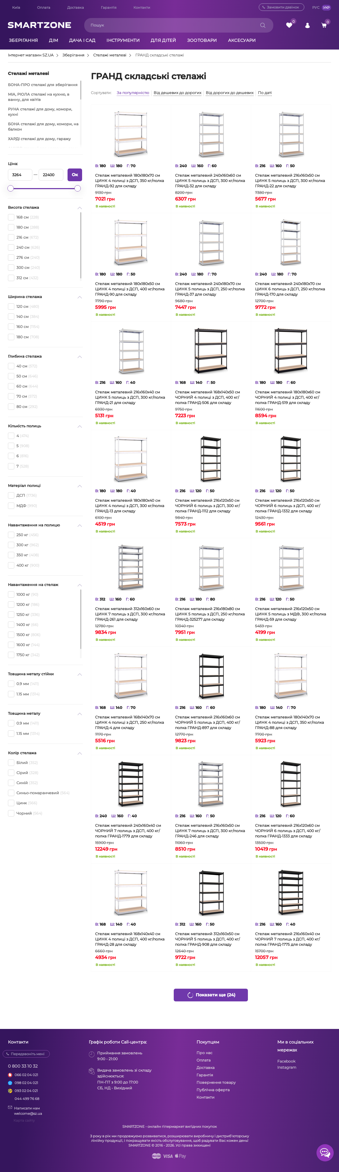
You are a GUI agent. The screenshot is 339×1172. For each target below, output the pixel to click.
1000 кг (23, 594)
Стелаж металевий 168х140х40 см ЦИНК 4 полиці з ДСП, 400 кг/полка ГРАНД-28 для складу (129, 939)
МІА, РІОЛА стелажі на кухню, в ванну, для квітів (38, 97)
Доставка (75, 7)
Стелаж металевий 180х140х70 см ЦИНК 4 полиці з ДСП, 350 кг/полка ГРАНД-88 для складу (289, 722)
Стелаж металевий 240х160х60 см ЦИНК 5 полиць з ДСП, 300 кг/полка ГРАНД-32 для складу (210, 180)
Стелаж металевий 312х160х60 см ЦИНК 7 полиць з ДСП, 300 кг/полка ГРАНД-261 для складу (130, 614)
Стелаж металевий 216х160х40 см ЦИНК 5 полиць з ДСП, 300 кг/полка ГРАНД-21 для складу (130, 397)
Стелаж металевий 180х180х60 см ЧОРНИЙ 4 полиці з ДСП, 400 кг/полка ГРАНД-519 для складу (287, 397)
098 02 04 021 (26, 1083)
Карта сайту (24, 1120)
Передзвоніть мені (27, 1054)
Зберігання (23, 40)
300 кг (23, 545)
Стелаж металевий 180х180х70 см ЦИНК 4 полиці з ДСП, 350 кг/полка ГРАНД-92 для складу (129, 180)
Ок (75, 174)
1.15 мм (24, 694)
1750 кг (24, 655)
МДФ (22, 506)
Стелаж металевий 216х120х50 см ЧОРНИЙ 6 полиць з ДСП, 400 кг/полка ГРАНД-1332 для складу (287, 505)
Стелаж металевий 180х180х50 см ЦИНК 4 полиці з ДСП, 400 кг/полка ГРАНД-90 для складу (129, 289)
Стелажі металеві (109, 55)
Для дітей (163, 40)
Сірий (23, 773)
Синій (23, 783)
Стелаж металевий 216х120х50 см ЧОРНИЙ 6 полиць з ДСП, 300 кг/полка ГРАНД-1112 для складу (207, 505)
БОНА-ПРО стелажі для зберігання (43, 84)
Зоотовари (202, 40)
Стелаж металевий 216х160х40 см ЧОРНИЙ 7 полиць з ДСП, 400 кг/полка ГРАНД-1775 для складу (287, 939)
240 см (24, 247)
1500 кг (24, 635)
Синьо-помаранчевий (39, 793)
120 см (23, 306)
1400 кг (23, 624)
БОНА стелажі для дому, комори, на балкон (43, 127)
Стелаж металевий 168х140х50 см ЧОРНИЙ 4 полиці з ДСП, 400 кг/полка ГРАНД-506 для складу (207, 397)
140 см (23, 316)
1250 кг (24, 614)
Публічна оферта (213, 1089)
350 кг (23, 555)
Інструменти (123, 40)
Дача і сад (82, 40)
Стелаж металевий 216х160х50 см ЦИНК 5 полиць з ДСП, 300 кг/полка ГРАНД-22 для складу (290, 180)
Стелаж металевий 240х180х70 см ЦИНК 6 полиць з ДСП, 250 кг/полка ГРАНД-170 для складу (290, 289)
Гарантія (109, 7)
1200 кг (23, 604)
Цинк (22, 803)
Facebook (286, 1061)
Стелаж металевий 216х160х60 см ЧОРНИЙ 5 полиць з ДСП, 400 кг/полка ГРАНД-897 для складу (207, 722)
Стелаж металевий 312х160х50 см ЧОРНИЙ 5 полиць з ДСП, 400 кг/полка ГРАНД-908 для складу (207, 939)
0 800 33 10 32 (23, 1066)
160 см (23, 326)
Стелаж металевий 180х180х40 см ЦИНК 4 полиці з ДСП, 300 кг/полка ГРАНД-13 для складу (129, 505)
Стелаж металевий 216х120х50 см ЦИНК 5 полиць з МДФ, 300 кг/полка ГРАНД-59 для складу (290, 614)
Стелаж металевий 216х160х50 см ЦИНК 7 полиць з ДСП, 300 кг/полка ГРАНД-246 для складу (210, 830)
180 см (23, 227)
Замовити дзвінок (283, 7)
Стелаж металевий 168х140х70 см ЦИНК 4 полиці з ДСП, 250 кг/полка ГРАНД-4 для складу (129, 722)
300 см (24, 267)
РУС (315, 7)
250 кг (23, 535)
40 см (22, 366)
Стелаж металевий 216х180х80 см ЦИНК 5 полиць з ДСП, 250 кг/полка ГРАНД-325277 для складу (210, 614)
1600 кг (24, 645)
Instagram (286, 1067)
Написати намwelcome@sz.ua (25, 1111)
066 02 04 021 (26, 1075)
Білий (23, 763)
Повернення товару (216, 1082)
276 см (24, 257)
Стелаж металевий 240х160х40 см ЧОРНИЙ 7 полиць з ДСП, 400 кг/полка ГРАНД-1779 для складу (128, 830)
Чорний (25, 813)
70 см (22, 396)
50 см (23, 376)
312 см (23, 278)
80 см (23, 406)
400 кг (23, 565)
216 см (23, 237)
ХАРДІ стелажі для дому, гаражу (39, 138)
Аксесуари (242, 40)
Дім (53, 40)
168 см (23, 217)
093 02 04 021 (26, 1091)
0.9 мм (23, 684)
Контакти (141, 7)
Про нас (204, 1052)
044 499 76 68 (27, 1098)
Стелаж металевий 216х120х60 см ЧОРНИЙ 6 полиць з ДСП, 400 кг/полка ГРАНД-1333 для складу (287, 830)
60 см (23, 386)
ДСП (22, 495)
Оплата (43, 7)
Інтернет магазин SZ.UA (30, 55)
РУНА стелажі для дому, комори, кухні (40, 112)
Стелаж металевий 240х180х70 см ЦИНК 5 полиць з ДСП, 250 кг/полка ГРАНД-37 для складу (210, 289)
